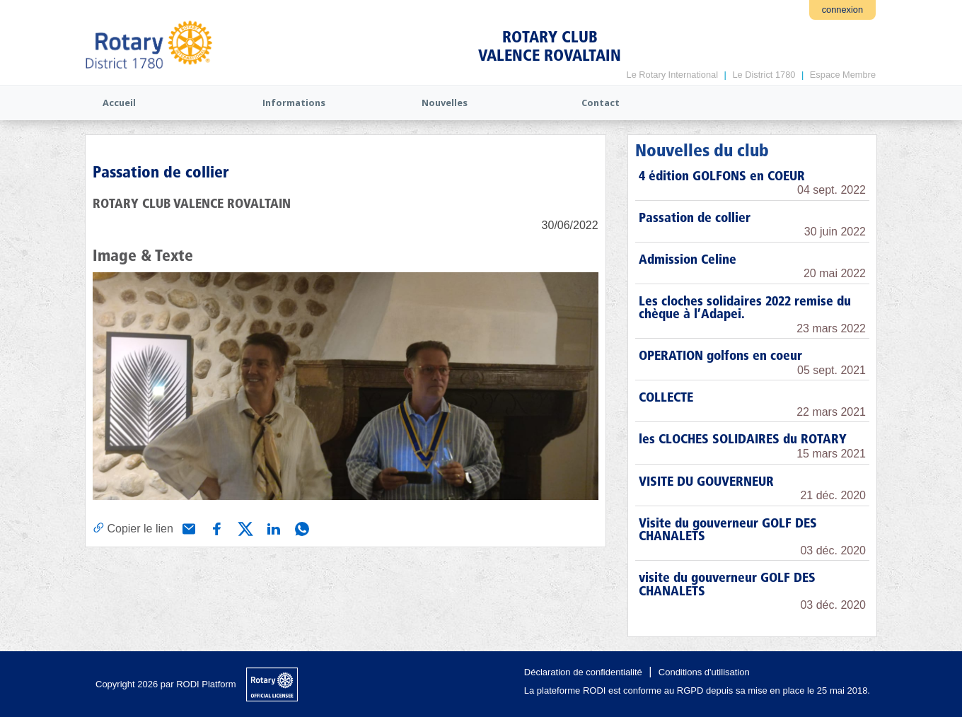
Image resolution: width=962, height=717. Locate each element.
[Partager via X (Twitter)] (244, 527)
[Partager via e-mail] (187, 527)
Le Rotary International (672, 74)
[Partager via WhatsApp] (300, 527)
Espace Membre (843, 74)
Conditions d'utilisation (704, 672)
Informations (293, 102)
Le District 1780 (763, 74)
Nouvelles (445, 102)
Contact (600, 102)
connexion (842, 9)
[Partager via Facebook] (216, 527)
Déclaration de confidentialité (583, 672)
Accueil (119, 102)
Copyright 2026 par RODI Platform (165, 684)
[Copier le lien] (133, 528)
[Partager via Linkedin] (272, 527)
